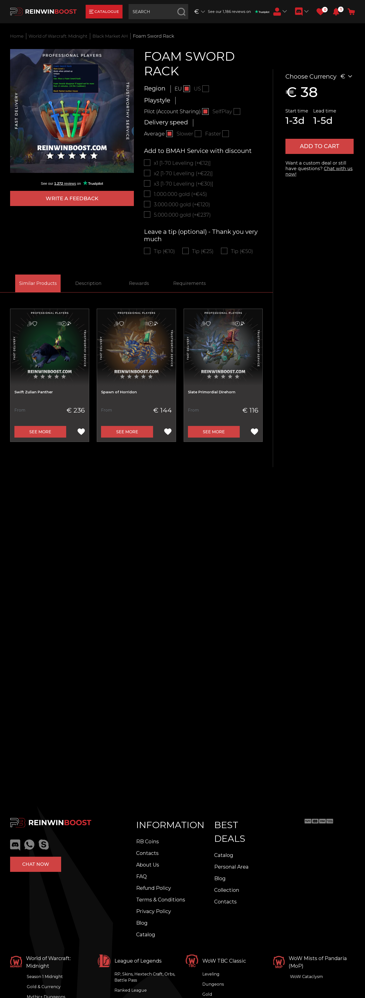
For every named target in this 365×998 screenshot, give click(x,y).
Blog (142, 923)
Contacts (147, 853)
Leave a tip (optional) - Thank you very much (201, 243)
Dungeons (213, 984)
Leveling (211, 974)
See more (40, 440)
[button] (336, 11)
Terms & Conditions (160, 900)
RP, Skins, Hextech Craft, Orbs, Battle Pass (144, 977)
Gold (207, 994)
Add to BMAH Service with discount (198, 152)
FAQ (141, 876)
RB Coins (147, 841)
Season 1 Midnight (45, 976)
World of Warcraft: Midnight (60, 36)
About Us (147, 865)
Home (17, 36)
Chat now (35, 863)
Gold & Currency (44, 986)
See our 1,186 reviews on (239, 11)
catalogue (105, 11)
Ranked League (130, 990)
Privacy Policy (153, 911)
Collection (226, 890)
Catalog (145, 935)
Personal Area (231, 867)
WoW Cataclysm (306, 976)
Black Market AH (117, 36)
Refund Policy (153, 888)
